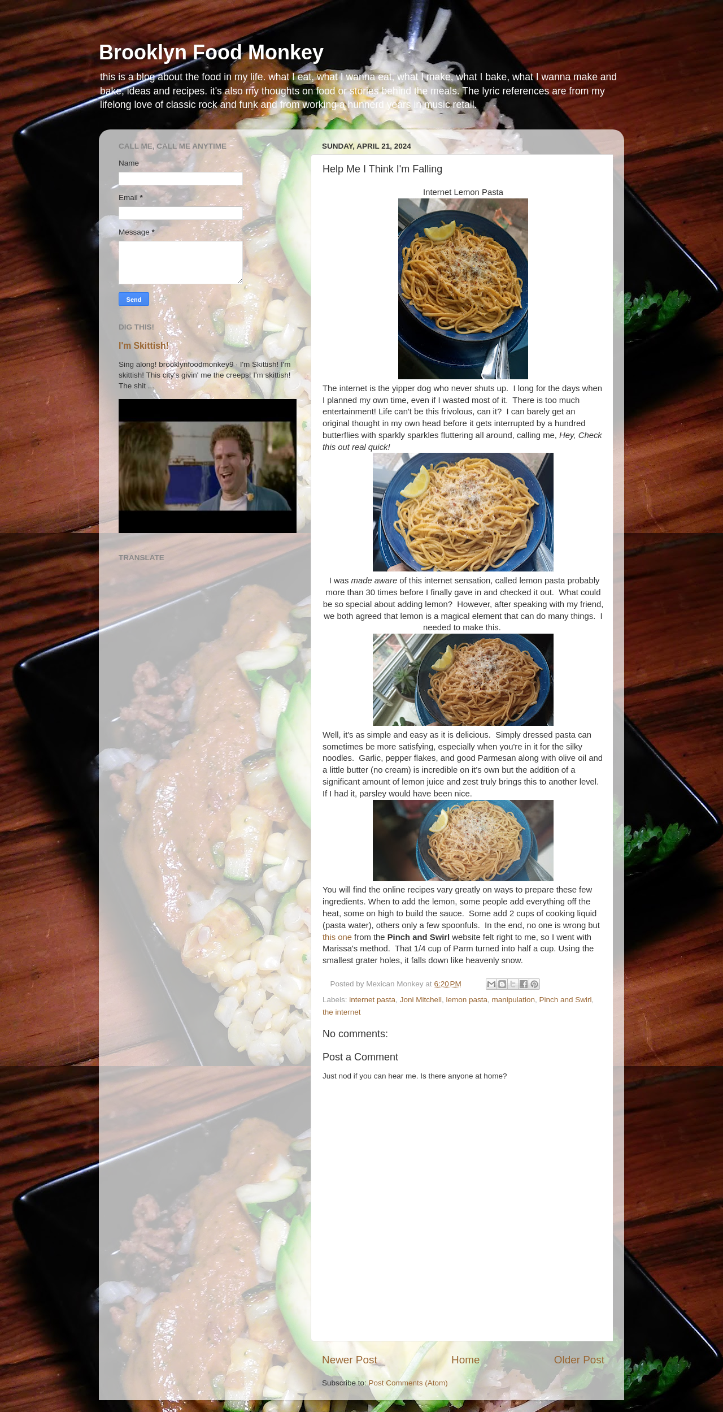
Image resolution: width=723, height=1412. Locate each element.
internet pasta (372, 999)
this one (337, 937)
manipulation (513, 999)
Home (465, 1360)
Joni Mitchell (421, 999)
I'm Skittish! (144, 345)
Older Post (579, 1360)
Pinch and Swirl (565, 999)
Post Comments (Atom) (408, 1383)
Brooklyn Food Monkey (211, 52)
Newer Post (349, 1360)
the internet (342, 1012)
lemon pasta (466, 999)
